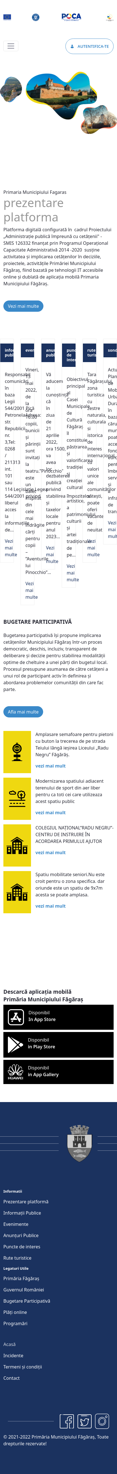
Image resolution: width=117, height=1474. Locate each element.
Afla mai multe (23, 712)
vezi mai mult (51, 766)
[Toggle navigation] (10, 46)
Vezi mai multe (23, 306)
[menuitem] (25, 1201)
